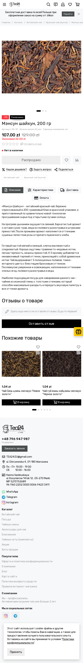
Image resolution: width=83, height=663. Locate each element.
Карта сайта (9, 576)
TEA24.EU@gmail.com (19, 456)
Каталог (18, 22)
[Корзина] (77, 4)
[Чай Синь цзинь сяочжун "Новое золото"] (21, 363)
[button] (38, 111)
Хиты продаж (10, 549)
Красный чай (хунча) (57, 22)
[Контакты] (55, 4)
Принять (16, 652)
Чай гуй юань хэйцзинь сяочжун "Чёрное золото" (61, 392)
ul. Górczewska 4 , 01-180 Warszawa (27, 461)
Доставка (69, 190)
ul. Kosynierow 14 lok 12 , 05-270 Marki (28, 478)
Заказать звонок (14, 448)
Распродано (31, 160)
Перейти (68, 14)
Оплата (41, 198)
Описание (13, 190)
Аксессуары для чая (14, 529)
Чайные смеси (10, 524)
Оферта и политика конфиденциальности (27, 561)
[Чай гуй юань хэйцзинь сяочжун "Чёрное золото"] (61, 363)
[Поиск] (48, 4)
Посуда (6, 519)
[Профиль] (62, 4)
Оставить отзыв (41, 324)
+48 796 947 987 (16, 439)
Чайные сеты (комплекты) (17, 539)
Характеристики (40, 190)
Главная (6, 22)
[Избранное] (70, 4)
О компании (8, 566)
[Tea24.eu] (15, 4)
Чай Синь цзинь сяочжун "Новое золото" (21, 392)
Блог (4, 571)
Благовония (9, 534)
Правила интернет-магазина (19, 586)
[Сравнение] (77, 160)
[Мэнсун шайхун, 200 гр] (41, 67)
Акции (5, 544)
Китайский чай (34, 22)
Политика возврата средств (19, 581)
